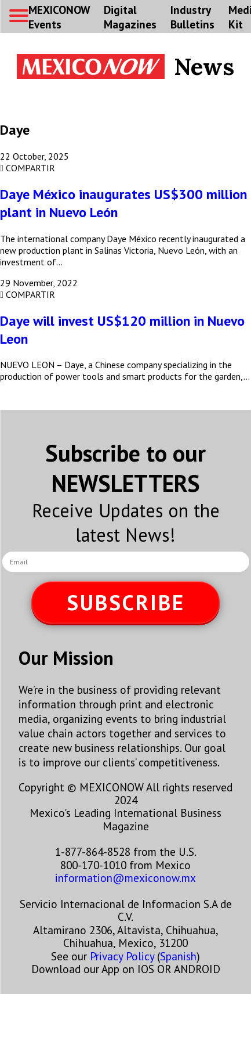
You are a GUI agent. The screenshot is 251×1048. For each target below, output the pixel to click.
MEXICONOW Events (59, 16)
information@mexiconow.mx (125, 877)
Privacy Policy (122, 956)
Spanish (178, 956)
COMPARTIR (27, 168)
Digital (130, 16)
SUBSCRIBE (126, 602)
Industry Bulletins (192, 16)
